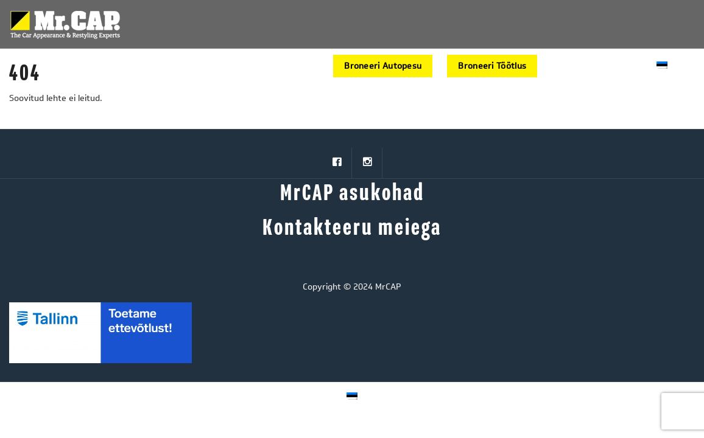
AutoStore (573, 66)
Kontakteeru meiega (352, 228)
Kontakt (625, 66)
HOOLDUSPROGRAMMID (206, 66)
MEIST (294, 66)
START (129, 66)
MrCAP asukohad (352, 193)
